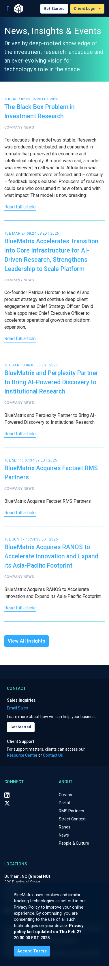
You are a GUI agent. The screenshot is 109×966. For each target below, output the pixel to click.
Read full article (20, 207)
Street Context (72, 819)
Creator (66, 794)
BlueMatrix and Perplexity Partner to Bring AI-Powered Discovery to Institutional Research (51, 382)
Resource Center (22, 755)
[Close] (32, 951)
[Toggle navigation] (8, 8)
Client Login (85, 8)
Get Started (54, 8)
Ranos (64, 827)
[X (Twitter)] (7, 803)
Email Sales (17, 708)
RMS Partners (71, 811)
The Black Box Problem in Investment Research (39, 111)
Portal (64, 803)
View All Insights (27, 641)
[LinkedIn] (7, 795)
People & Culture (74, 843)
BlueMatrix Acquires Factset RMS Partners (51, 472)
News (64, 835)
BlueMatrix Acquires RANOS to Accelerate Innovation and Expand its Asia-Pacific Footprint (51, 556)
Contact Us (53, 755)
